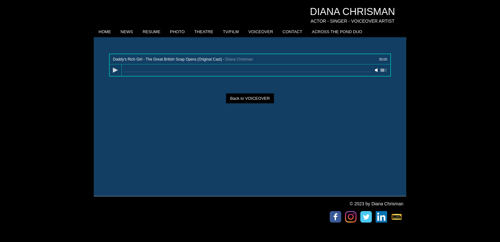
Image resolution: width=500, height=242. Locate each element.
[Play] (115, 70)
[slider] (384, 70)
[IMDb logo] (396, 217)
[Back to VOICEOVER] (250, 98)
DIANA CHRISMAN (352, 11)
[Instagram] (351, 217)
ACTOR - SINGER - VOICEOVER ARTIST (352, 21)
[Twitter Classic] (366, 217)
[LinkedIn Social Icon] (381, 217)
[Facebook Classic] (335, 217)
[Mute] (377, 70)
